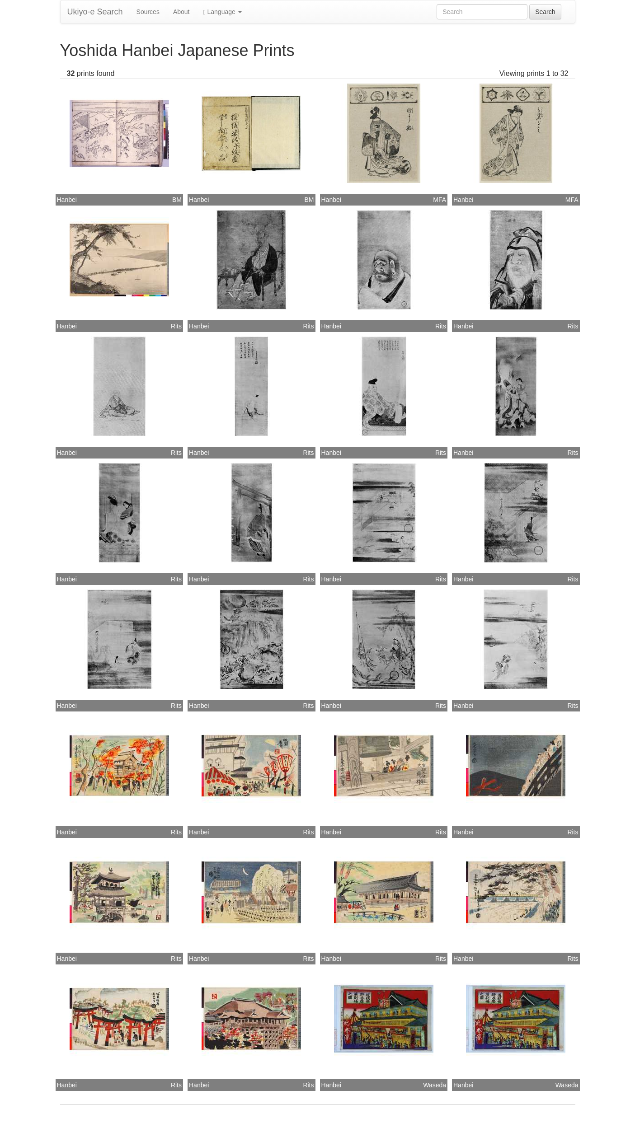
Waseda (434, 1085)
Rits (176, 326)
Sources (148, 11)
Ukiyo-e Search (95, 11)
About (181, 11)
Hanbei (67, 199)
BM (177, 199)
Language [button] (222, 12)
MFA (439, 199)
